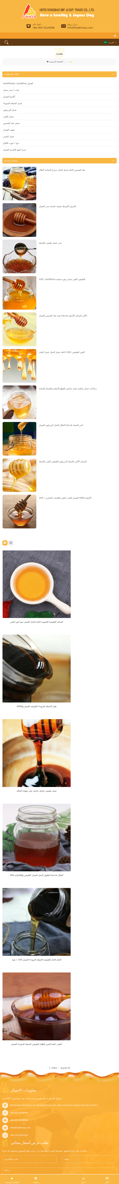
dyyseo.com (97, 1173)
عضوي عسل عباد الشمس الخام (15, 990)
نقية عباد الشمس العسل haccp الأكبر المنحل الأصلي (63, 315)
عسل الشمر (8, 136)
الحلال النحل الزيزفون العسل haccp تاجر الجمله (61, 425)
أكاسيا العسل (9, 96)
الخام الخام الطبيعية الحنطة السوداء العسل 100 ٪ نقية (30, 752)
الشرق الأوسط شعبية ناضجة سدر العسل (57, 206)
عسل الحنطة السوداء (12, 103)
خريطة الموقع (8, 1069)
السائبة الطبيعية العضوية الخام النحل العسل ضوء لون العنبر (30, 609)
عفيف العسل (9, 130)
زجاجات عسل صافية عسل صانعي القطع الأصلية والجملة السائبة (68, 388)
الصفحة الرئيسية (55, 61)
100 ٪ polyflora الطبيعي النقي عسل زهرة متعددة (62, 279)
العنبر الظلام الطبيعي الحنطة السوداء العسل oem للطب (89, 752)
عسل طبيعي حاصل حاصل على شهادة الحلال (30, 680)
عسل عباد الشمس (11, 123)
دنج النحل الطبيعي (10, 996)
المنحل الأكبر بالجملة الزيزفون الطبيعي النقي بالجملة (63, 461)
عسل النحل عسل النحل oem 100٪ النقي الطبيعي (62, 352)
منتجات (5, 1045)
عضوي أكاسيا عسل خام (12, 984)
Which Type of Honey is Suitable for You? (70, 1090)
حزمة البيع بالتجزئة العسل (14, 149)
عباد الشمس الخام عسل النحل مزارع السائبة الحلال (62, 170)
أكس (4, 1075)
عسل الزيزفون (10, 110)
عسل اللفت (8, 116)
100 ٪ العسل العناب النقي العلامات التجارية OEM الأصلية (65, 498)
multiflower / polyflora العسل (18, 83)
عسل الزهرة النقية (10, 1014)
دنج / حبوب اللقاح (11, 143)
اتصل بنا (5, 1051)
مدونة (4, 1063)
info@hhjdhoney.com (80, 27)
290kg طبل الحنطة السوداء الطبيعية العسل (89, 609)
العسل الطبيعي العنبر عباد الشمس (16, 1002)
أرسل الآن (12, 902)
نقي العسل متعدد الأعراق (13, 1025)
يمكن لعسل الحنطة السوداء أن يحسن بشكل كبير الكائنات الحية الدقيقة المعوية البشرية (80, 1127)
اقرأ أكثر (9, 1161)
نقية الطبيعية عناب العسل (13, 978)
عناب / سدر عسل (11, 90)
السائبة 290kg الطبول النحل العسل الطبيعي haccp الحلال (89, 680)
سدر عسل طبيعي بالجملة (50, 243)
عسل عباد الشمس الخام (12, 1019)
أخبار (4, 1057)
